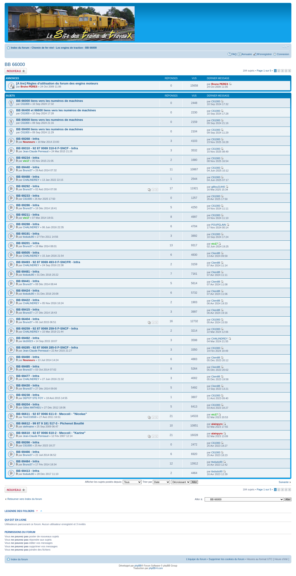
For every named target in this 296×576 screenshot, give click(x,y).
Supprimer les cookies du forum (227, 559)
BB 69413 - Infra (27, 471)
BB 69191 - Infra (27, 233)
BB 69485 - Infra (27, 366)
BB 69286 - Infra (27, 205)
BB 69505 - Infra (27, 252)
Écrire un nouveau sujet (16, 71)
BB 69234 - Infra (27, 157)
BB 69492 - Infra (27, 338)
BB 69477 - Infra (27, 376)
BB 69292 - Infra (27, 186)
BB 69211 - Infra (27, 214)
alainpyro (217, 424)
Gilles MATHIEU (32, 407)
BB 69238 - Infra (27, 395)
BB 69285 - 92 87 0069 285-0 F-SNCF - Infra (47, 347)
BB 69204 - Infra (27, 404)
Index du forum (20, 47)
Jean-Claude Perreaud (36, 151)
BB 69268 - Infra (27, 138)
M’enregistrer (264, 54)
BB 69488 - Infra (27, 176)
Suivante (284, 482)
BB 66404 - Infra (27, 319)
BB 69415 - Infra (27, 309)
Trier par (156, 481)
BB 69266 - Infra (27, 442)
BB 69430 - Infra (27, 385)
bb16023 (28, 341)
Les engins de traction (69, 47)
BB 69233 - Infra (27, 195)
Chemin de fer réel (42, 47)
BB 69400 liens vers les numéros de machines (49, 129)
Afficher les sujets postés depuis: (113, 481)
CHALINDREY (31, 179)
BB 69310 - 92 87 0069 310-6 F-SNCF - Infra (47, 148)
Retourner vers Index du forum (24, 499)
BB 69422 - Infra (27, 300)
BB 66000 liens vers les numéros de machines (49, 101)
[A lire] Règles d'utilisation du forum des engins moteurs (57, 83)
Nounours (29, 141)
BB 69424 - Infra (27, 290)
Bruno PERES (29, 86)
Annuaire (247, 54)
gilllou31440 (218, 186)
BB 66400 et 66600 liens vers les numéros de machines (56, 110)
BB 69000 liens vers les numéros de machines (49, 119)
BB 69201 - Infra (27, 243)
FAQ (234, 54)
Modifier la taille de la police (285, 47)
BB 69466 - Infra (27, 452)
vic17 (26, 160)
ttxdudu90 (28, 236)
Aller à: (199, 499)
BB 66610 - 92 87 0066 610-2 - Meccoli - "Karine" (51, 433)
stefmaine (28, 426)
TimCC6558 (29, 417)
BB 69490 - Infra (27, 357)
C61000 (25, 104)
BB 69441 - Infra (27, 281)
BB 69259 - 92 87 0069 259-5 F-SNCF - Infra (47, 328)
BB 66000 (91, 47)
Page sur (264, 70)
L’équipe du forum (196, 559)
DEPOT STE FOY (33, 398)
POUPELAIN (218, 224)
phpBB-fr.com (156, 568)
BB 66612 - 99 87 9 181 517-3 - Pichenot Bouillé (50, 423)
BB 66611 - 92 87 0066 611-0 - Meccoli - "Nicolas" (51, 414)
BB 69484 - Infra (27, 461)
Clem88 (215, 253)
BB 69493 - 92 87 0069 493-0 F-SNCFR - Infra (48, 262)
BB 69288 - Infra (27, 224)
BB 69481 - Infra (27, 271)
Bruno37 (28, 170)
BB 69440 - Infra (27, 167)
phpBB (137, 565)
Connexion (283, 54)
